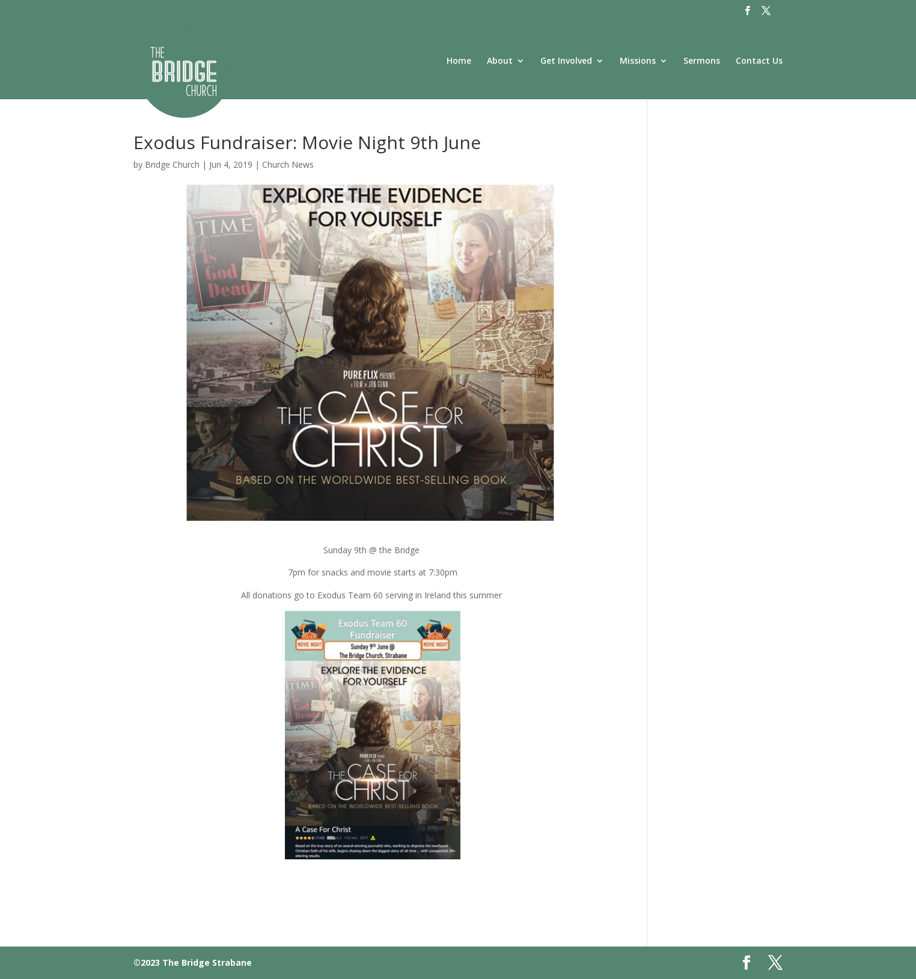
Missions (638, 61)
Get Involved (566, 61)
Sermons (701, 61)
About (500, 61)
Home (459, 61)
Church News (288, 164)
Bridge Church (172, 164)
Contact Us (759, 61)
